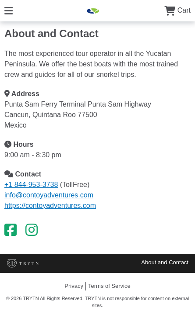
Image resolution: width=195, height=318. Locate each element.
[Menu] (8, 10)
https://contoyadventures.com (50, 205)
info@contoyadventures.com (48, 195)
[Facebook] (10, 230)
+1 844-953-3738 (31, 184)
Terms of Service (109, 286)
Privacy (73, 286)
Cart (177, 10)
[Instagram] (31, 230)
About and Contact (164, 262)
